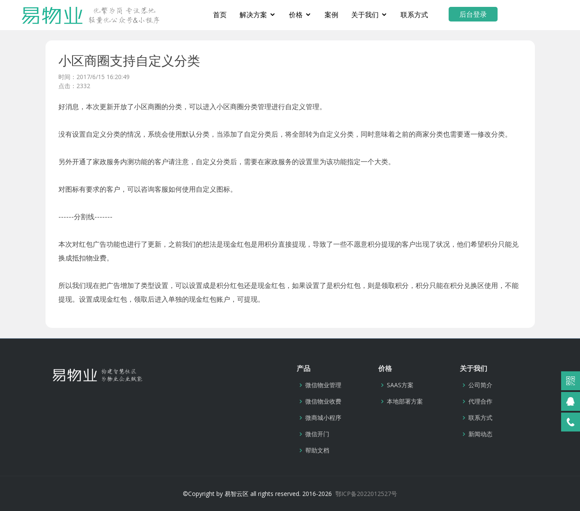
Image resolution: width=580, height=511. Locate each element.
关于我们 (396, 14)
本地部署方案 (405, 401)
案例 (362, 14)
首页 (251, 14)
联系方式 (445, 14)
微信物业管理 (323, 385)
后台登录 (504, 14)
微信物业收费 (323, 401)
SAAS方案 (400, 385)
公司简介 (480, 385)
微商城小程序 (323, 418)
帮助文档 (317, 450)
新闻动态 (480, 434)
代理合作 (480, 401)
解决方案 (284, 14)
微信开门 (317, 434)
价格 (327, 14)
